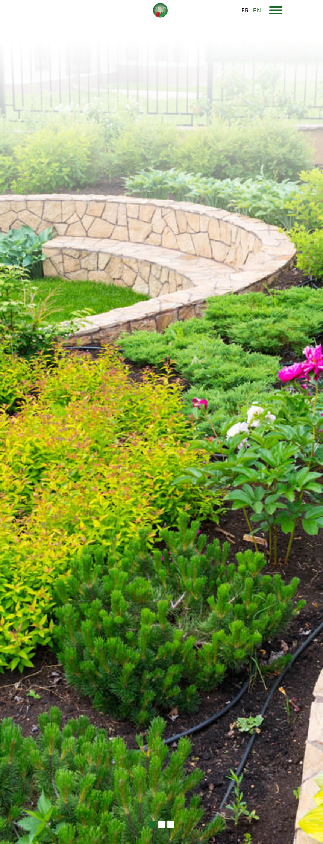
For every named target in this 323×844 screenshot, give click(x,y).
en (257, 10)
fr (245, 10)
